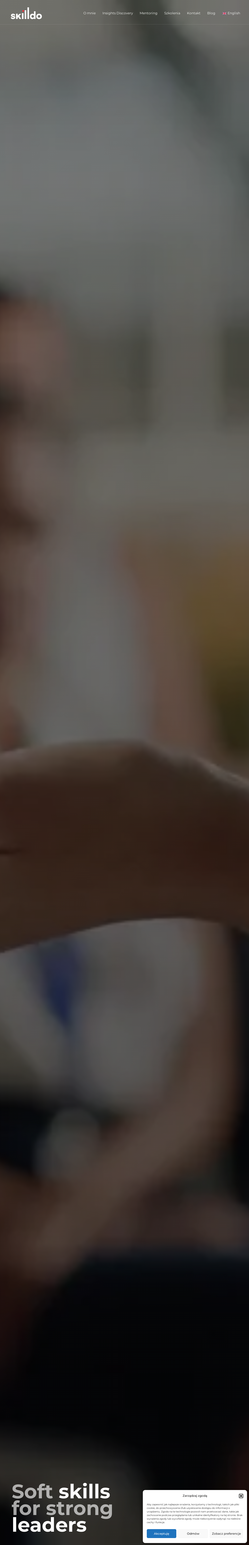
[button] (241, 1496)
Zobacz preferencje (226, 1533)
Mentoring (148, 13)
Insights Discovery (117, 13)
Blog (211, 13)
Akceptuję (161, 1533)
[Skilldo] (26, 13)
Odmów (193, 1533)
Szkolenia (172, 13)
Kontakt (193, 13)
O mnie (89, 13)
